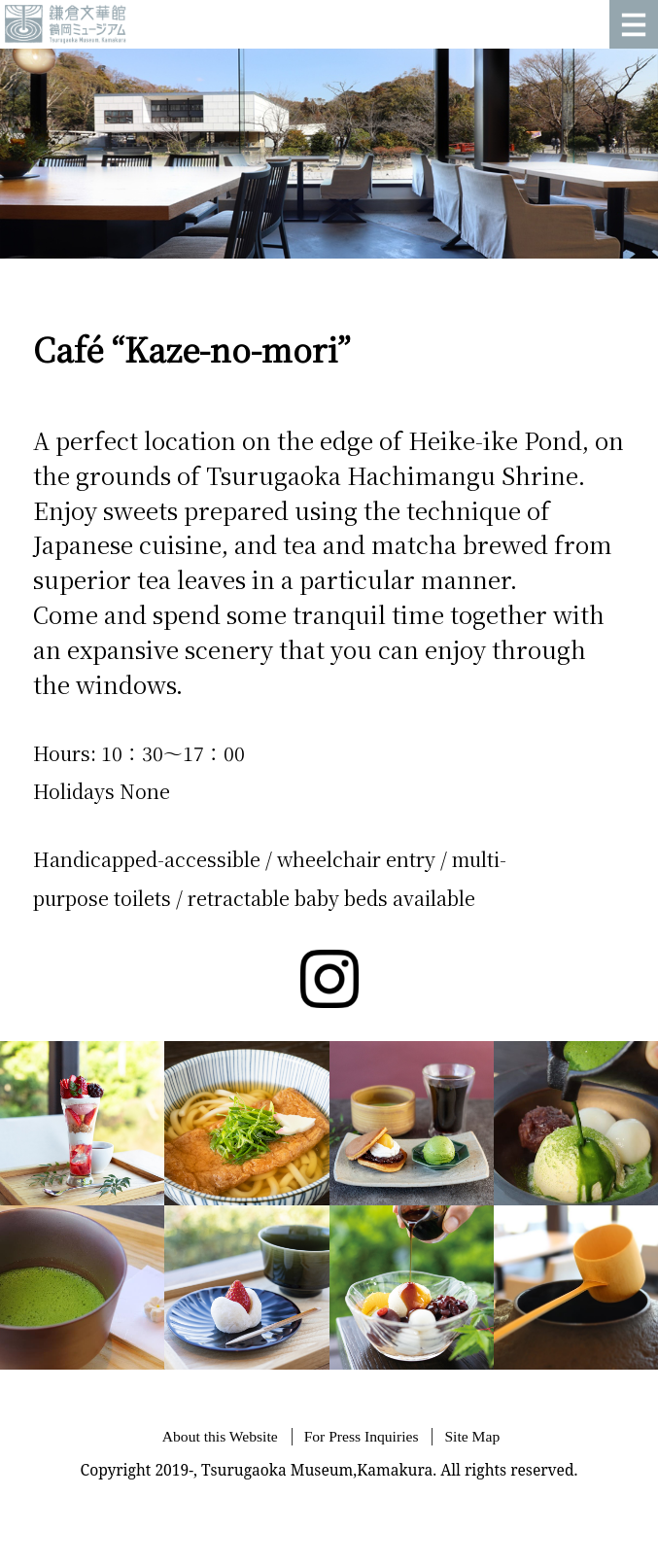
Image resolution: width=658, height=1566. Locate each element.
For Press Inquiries (361, 1436)
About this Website (220, 1436)
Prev (25, 153)
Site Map (472, 1436)
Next (632, 153)
